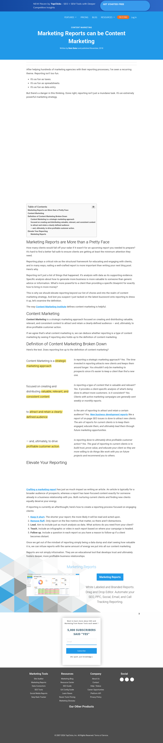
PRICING (84, 17)
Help (92, 686)
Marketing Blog (67, 679)
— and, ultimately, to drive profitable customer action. (52, 228)
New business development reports (109, 414)
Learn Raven (67, 693)
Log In (134, 17)
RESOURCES (106, 17)
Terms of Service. (101, 735)
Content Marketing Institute (51, 306)
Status (98, 686)
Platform (96, 693)
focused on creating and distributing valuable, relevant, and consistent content (63, 222)
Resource (67, 682)
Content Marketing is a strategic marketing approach (52, 219)
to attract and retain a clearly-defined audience (50, 225)
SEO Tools (39, 690)
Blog (94, 17)
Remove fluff (37, 520)
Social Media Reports (38, 693)
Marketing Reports (38, 234)
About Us (96, 679)
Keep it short (37, 516)
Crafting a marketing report (41, 489)
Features (69, 17)
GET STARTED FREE (122, 5)
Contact (96, 682)
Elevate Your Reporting (38, 231)
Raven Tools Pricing (67, 697)
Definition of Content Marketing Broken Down (47, 216)
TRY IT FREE (123, 17)
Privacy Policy (95, 697)
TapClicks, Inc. (71, 735)
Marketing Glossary (67, 701)
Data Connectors (38, 686)
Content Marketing (81, 27)
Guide (67, 686)
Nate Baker (73, 48)
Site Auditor (38, 679)
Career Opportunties (96, 690)
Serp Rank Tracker (38, 697)
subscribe (81, 651)
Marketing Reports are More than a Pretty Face (48, 210)
